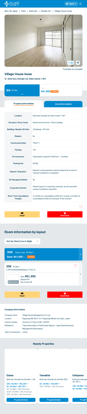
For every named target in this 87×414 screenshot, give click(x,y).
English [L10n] (71, 4)
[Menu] (80, 4)
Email (22, 216)
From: (43, 88)
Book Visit (65, 216)
